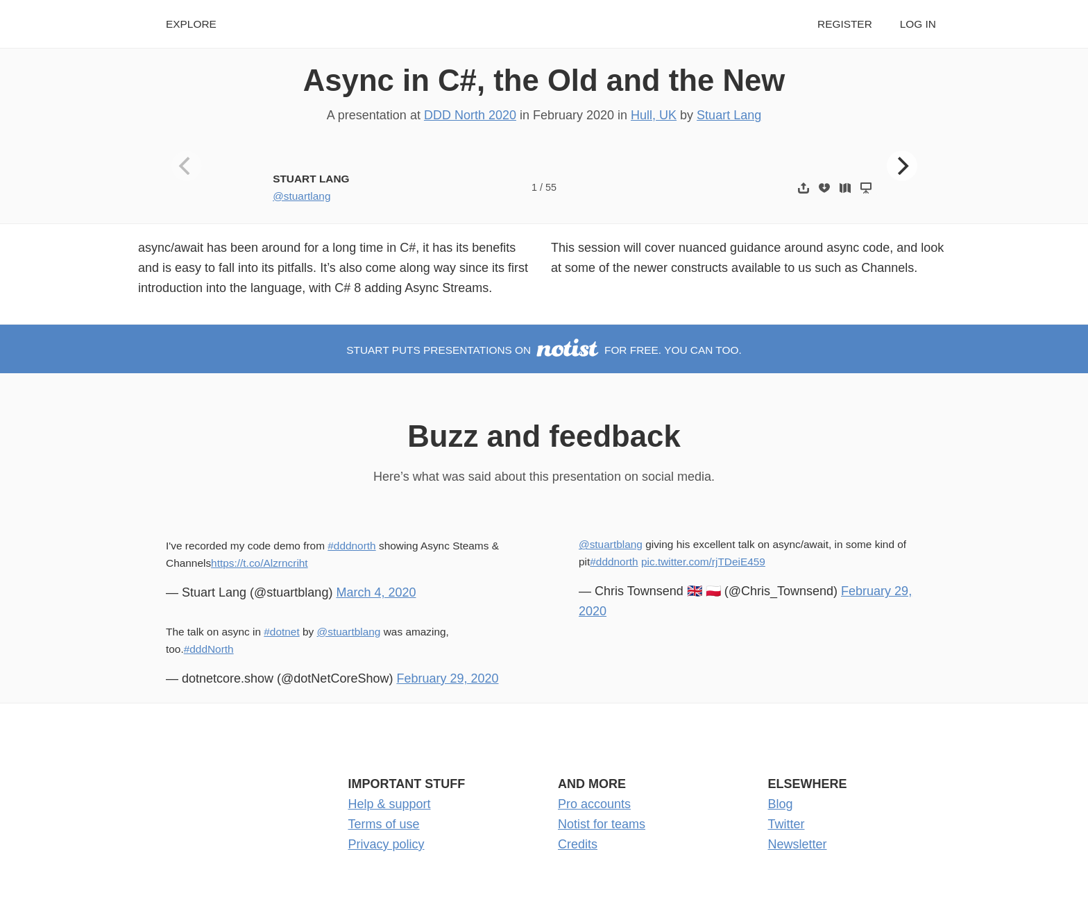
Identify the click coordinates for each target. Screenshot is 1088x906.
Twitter (786, 824)
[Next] (902, 166)
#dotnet (281, 632)
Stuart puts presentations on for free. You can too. (543, 350)
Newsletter (797, 844)
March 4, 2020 (376, 592)
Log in (918, 24)
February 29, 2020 (447, 678)
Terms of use (384, 824)
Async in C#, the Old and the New (544, 80)
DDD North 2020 (470, 115)
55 (550, 187)
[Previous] (186, 166)
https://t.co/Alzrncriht (259, 563)
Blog (780, 804)
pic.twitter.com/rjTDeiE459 (703, 561)
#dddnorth (351, 546)
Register (844, 24)
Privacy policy (386, 844)
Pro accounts (594, 804)
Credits (577, 844)
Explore (191, 24)
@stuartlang (301, 196)
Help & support (389, 804)
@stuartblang (349, 632)
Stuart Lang (729, 115)
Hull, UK (654, 115)
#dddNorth (209, 649)
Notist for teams (601, 824)
